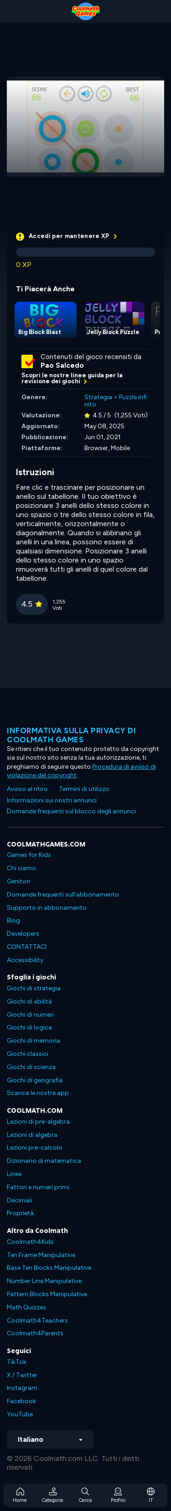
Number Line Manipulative (44, 1281)
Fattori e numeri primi (38, 1187)
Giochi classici (27, 1054)
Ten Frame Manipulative (41, 1255)
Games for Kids (29, 855)
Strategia (98, 397)
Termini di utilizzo (84, 789)
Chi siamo (21, 868)
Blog (13, 920)
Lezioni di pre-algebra (38, 1122)
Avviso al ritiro (27, 789)
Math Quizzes (26, 1307)
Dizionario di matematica (44, 1161)
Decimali (19, 1200)
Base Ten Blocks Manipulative (49, 1268)
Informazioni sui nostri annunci (52, 800)
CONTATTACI (27, 947)
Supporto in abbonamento (47, 908)
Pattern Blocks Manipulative (47, 1294)
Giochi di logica (29, 1027)
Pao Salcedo (62, 365)
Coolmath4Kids (30, 1242)
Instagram (22, 1388)
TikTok (16, 1362)
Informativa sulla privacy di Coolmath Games (71, 735)
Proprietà (20, 1213)
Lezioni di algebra (32, 1135)
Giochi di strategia (34, 988)
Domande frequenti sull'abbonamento (63, 894)
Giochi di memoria (33, 1041)
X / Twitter (22, 1375)
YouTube (20, 1414)
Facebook (21, 1401)
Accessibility (25, 960)
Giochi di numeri (30, 1015)
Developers (23, 934)
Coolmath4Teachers (37, 1320)
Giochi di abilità (29, 1001)
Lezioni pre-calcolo (34, 1147)
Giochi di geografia (34, 1080)
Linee (14, 1174)
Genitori (18, 881)
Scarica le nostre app (38, 1093)
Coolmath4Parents (35, 1333)
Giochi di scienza (31, 1067)
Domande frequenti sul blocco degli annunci (71, 811)
